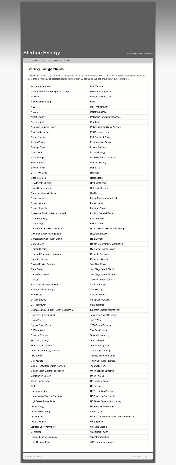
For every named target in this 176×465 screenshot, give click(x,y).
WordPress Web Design (140, 456)
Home (27, 60)
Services (35, 60)
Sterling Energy (41, 52)
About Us (57, 60)
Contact (67, 60)
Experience (46, 60)
